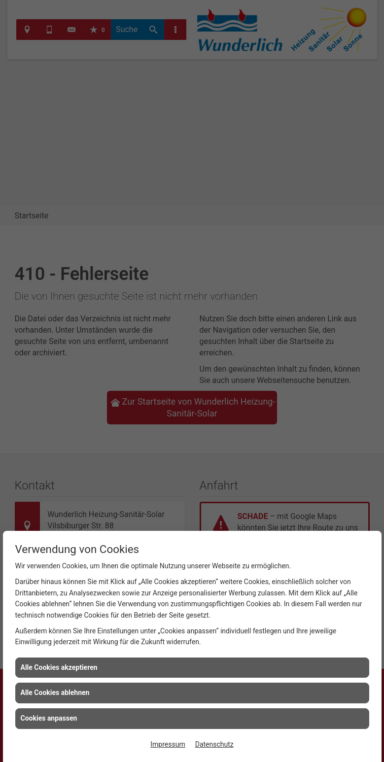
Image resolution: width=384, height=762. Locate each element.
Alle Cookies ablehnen (55, 692)
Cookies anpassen (49, 718)
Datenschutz (214, 744)
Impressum (167, 744)
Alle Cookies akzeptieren (59, 667)
